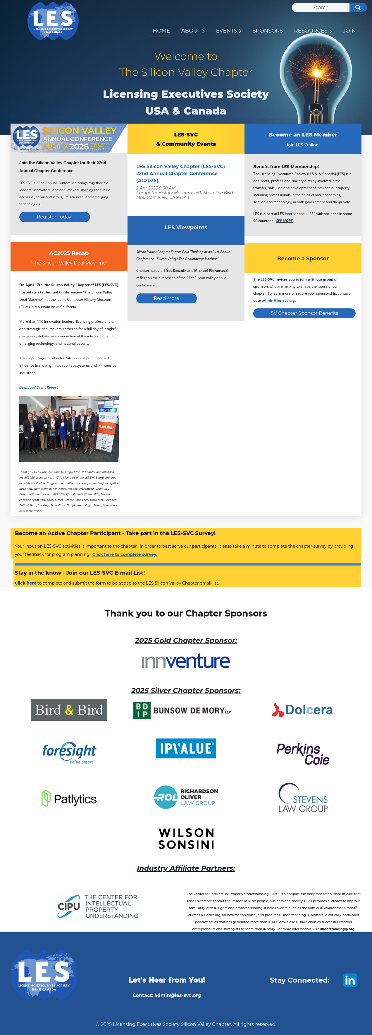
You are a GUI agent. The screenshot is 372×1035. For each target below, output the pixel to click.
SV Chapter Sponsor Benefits (304, 313)
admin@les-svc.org (278, 300)
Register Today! (55, 217)
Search (355, 8)
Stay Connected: (300, 980)
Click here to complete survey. (124, 554)
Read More (166, 298)
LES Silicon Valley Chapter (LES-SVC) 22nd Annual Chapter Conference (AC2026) (180, 173)
